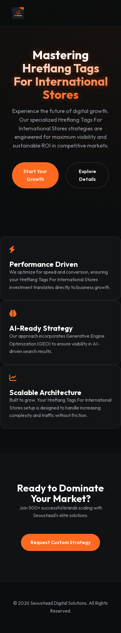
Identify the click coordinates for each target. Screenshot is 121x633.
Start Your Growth (35, 175)
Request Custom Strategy (60, 542)
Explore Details (87, 175)
